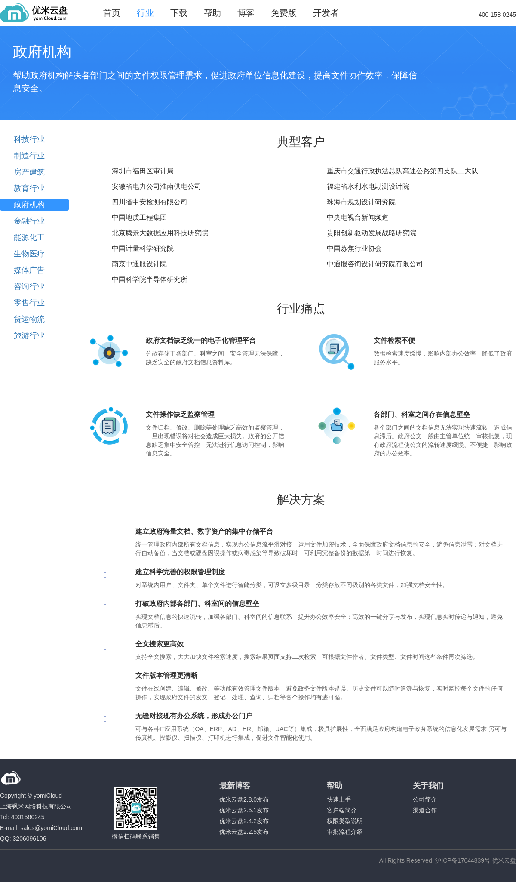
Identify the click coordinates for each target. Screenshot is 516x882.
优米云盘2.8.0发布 (244, 799)
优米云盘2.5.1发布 (244, 810)
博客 (246, 13)
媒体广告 (29, 270)
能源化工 (29, 237)
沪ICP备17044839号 (462, 860)
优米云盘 (504, 860)
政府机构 (29, 204)
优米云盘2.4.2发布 (244, 820)
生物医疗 (29, 253)
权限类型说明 (345, 820)
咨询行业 (29, 286)
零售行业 (29, 302)
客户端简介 (342, 810)
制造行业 (29, 155)
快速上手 (339, 799)
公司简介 (425, 799)
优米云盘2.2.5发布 (244, 831)
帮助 (212, 13)
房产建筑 (29, 172)
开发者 (326, 13)
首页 (111, 13)
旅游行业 (29, 335)
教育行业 (29, 188)
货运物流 (29, 319)
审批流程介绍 (345, 831)
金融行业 (29, 221)
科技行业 (29, 139)
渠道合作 (425, 810)
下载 (178, 13)
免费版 (284, 13)
